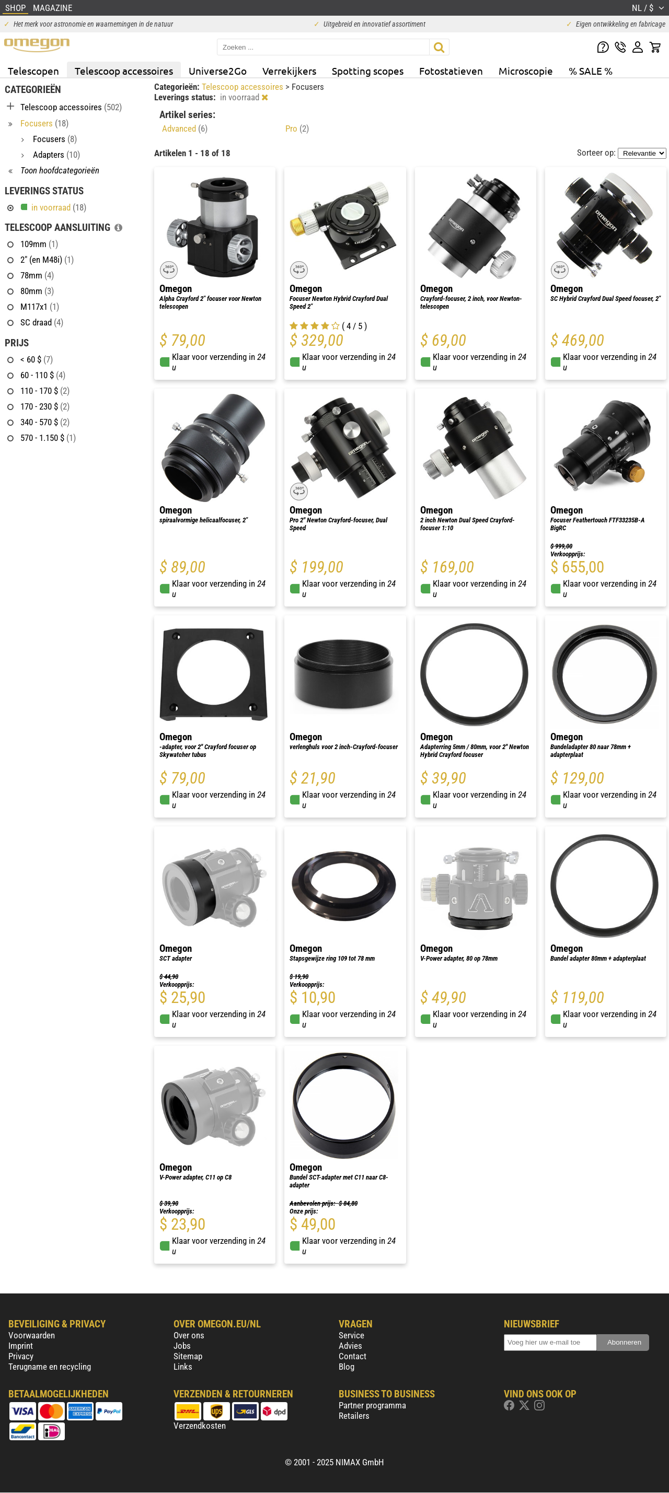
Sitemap (188, 1356)
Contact (352, 1356)
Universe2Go (218, 70)
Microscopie (526, 70)
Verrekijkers (289, 70)
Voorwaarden (31, 1335)
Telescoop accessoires (124, 70)
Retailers (354, 1415)
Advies (350, 1345)
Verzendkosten (200, 1425)
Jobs (182, 1345)
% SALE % (591, 70)
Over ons (189, 1335)
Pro (297, 128)
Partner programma (372, 1405)
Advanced (184, 128)
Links (183, 1366)
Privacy (20, 1356)
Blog (346, 1366)
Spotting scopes (367, 70)
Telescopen (33, 70)
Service (351, 1335)
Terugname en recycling (49, 1366)
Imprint (20, 1345)
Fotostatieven (451, 70)
